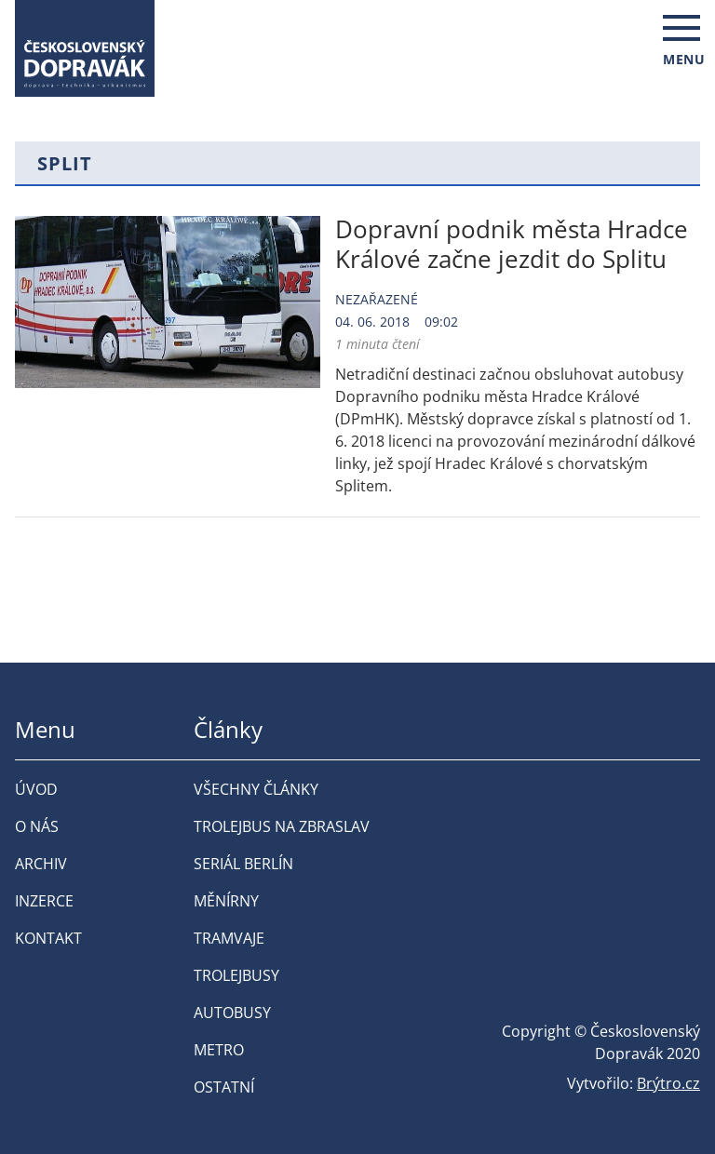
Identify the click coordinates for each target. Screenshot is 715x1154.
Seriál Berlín (243, 863)
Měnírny (226, 901)
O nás (37, 826)
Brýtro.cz (668, 1083)
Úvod (36, 789)
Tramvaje (229, 938)
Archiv (41, 863)
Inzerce (44, 901)
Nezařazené (376, 299)
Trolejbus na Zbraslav (282, 826)
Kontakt (48, 938)
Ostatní (224, 1087)
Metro (219, 1050)
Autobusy (232, 1012)
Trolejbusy (236, 975)
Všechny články (256, 789)
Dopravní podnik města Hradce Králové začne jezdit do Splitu (511, 243)
